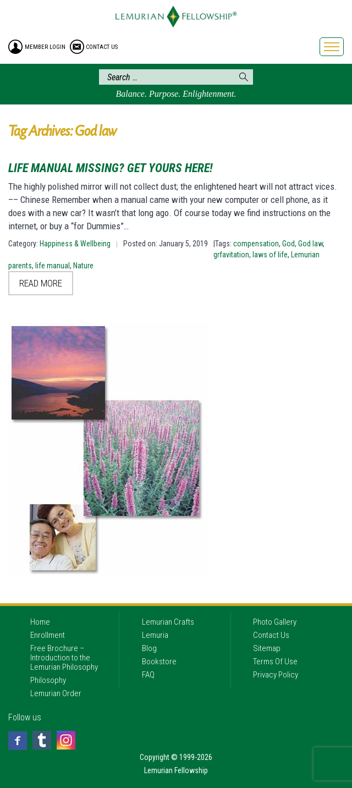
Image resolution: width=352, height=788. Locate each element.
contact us (102, 47)
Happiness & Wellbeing (75, 243)
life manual (52, 265)
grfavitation (231, 254)
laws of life (270, 254)
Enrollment (47, 635)
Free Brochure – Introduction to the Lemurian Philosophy (64, 657)
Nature (83, 265)
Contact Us (271, 635)
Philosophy (48, 680)
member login (45, 47)
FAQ (148, 675)
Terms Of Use (275, 661)
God (288, 243)
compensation (256, 243)
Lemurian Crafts (168, 622)
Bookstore (159, 661)
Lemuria (155, 635)
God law (310, 243)
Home (40, 622)
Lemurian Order (55, 693)
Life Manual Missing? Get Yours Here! (110, 168)
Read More (40, 283)
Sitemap (266, 648)
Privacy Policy (275, 675)
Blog (149, 648)
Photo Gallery (274, 622)
